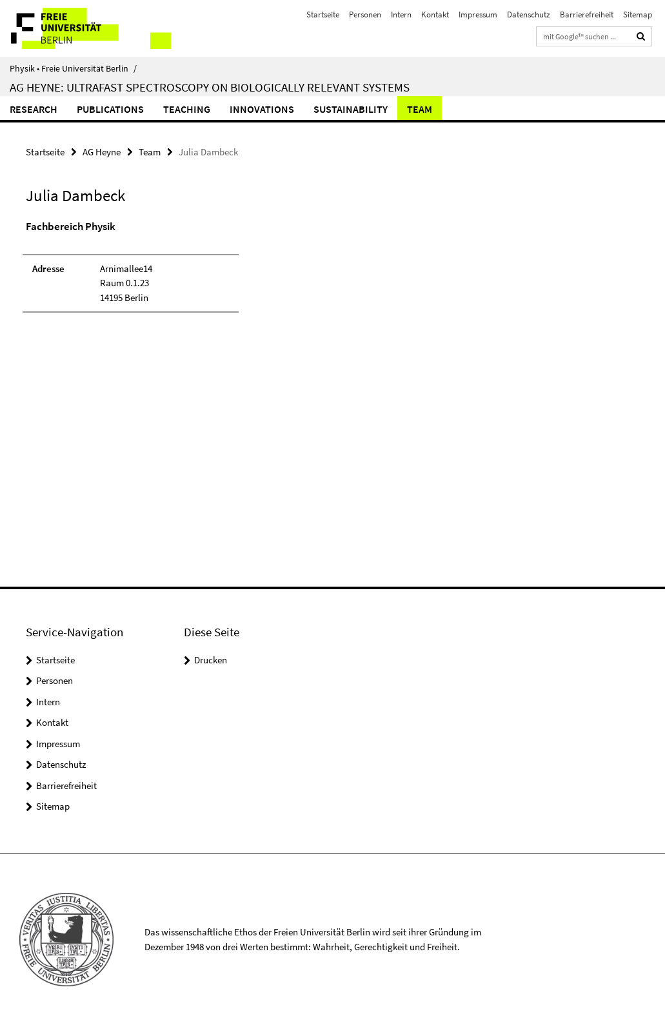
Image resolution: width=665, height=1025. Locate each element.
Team (419, 108)
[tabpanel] (200, 272)
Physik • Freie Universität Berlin (73, 68)
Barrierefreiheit (586, 14)
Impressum (478, 14)
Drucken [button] (210, 660)
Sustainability (350, 108)
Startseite (322, 14)
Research (33, 108)
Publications (110, 108)
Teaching (186, 108)
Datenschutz (528, 14)
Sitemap (637, 14)
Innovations (262, 108)
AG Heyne (102, 152)
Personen (365, 14)
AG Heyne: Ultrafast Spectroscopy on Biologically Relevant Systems (210, 87)
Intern (401, 14)
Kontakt (435, 14)
